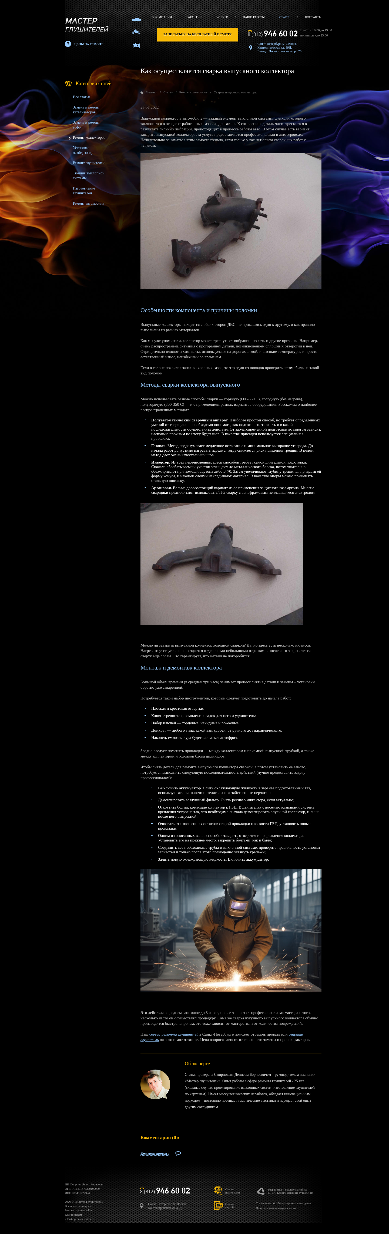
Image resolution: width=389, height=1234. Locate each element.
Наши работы (254, 17)
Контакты (313, 17)
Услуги (222, 17)
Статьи (284, 17)
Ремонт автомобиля (88, 203)
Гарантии (194, 17)
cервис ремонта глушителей (173, 1034)
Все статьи (81, 97)
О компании (162, 17)
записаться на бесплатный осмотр (197, 34)
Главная (151, 92)
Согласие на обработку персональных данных (285, 1203)
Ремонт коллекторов (89, 138)
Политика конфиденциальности (276, 1208)
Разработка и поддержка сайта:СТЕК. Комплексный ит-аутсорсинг (290, 1191)
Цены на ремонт (88, 44)
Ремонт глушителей (89, 163)
